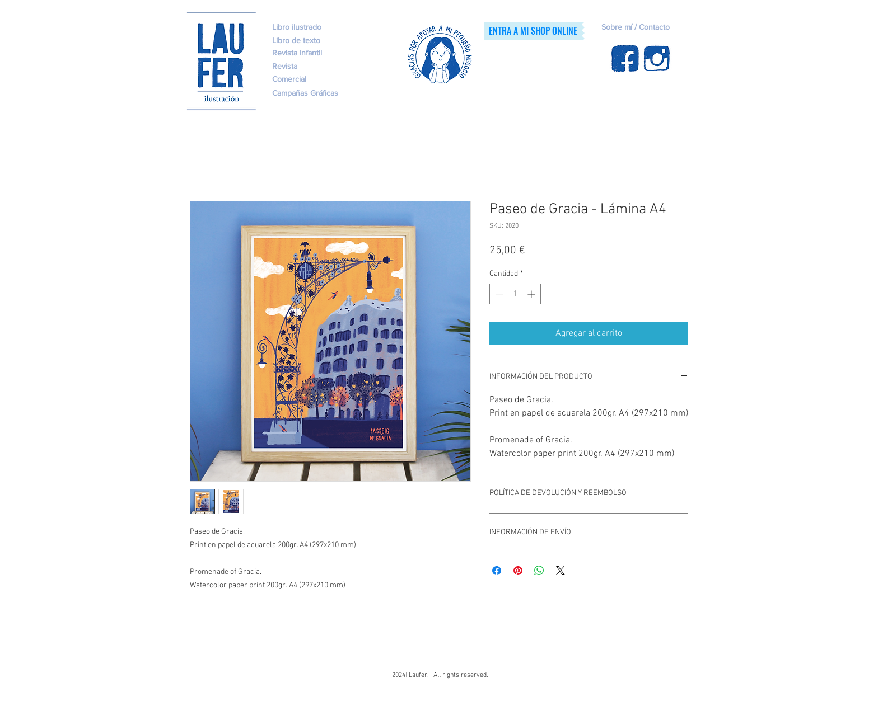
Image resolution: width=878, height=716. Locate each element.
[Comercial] (315, 79)
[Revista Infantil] (315, 53)
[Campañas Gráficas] (317, 93)
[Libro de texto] (329, 41)
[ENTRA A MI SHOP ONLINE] (533, 31)
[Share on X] (560, 570)
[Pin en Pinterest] (518, 570)
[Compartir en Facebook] (496, 570)
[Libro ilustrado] (296, 27)
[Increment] (532, 294)
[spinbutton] (515, 294)
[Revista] (301, 67)
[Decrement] (498, 294)
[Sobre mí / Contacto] (658, 27)
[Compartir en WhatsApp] (539, 570)
